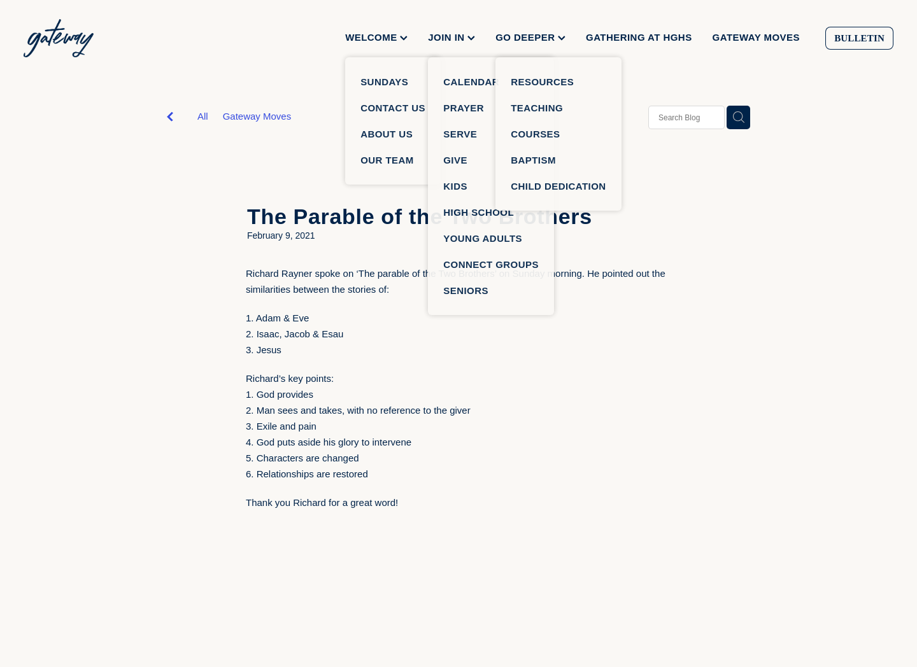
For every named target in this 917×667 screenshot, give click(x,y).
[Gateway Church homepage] (110, 38)
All (202, 116)
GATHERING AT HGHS (639, 37)
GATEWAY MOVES (756, 37)
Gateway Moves (257, 116)
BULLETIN (859, 38)
